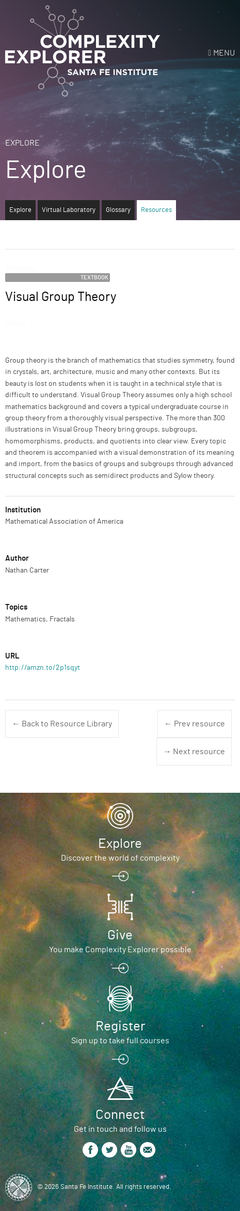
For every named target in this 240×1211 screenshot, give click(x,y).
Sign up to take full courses (120, 1041)
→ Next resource (194, 751)
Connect (120, 1114)
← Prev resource (194, 724)
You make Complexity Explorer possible (120, 950)
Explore (22, 143)
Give (120, 935)
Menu (224, 53)
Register (120, 1026)
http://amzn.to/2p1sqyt (42, 667)
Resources (156, 210)
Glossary (118, 210)
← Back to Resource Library (62, 724)
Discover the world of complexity (120, 858)
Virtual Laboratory (68, 210)
